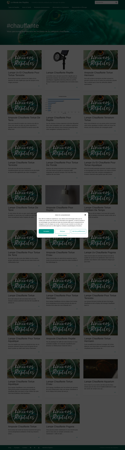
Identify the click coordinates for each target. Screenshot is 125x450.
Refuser (62, 231)
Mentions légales (62, 235)
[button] (85, 215)
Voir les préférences (78, 231)
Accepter (46, 231)
